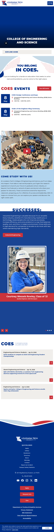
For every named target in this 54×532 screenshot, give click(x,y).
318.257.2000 (28, 476)
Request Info (27, 494)
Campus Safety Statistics (27, 467)
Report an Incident (27, 465)
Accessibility (27, 518)
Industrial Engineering (12, 235)
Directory (27, 455)
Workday (27, 460)
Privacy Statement (27, 510)
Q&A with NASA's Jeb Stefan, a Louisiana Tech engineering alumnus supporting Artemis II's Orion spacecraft (23, 372)
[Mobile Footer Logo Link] (27, 438)
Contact (27, 462)
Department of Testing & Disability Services (27, 507)
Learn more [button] (15, 529)
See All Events (44, 88)
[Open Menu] (50, 3)
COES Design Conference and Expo (25, 95)
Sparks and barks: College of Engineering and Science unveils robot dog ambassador (24, 390)
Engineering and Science (12, 352)
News (27, 458)
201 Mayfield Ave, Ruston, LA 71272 (28, 473)
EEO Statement (27, 512)
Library (27, 450)
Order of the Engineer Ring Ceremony (26, 109)
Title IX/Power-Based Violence (27, 515)
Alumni (6, 369)
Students (24, 352)
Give (27, 500)
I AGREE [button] (47, 528)
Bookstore (27, 453)
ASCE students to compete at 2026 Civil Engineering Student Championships (24, 355)
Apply (27, 448)
